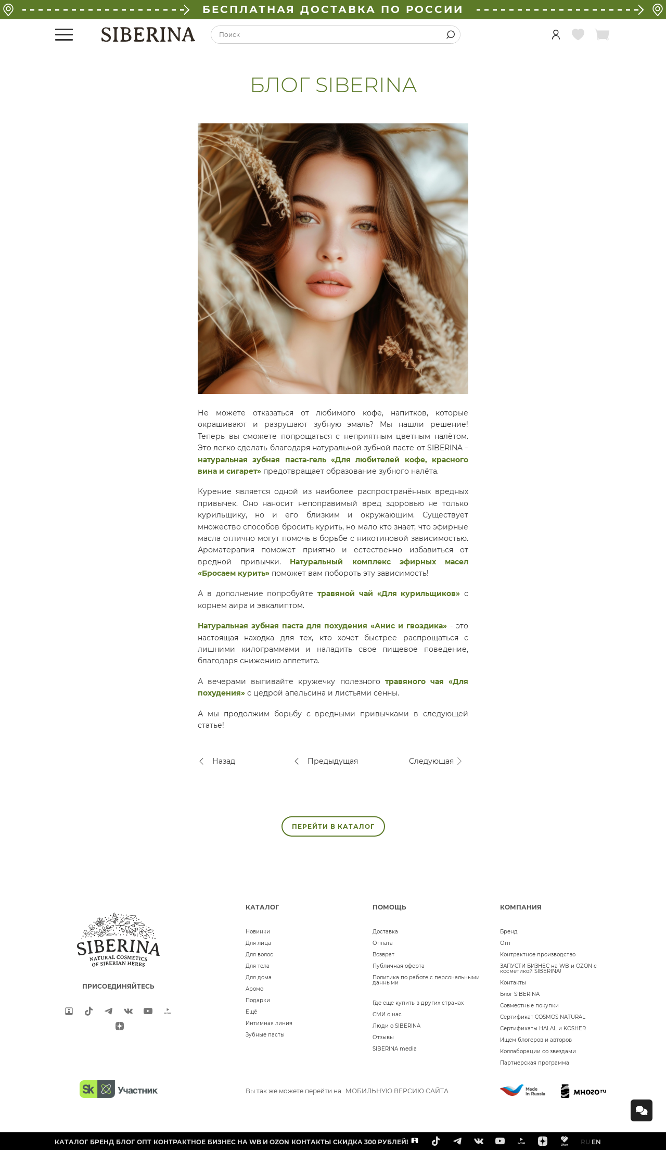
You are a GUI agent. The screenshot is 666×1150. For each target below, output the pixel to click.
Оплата (383, 943)
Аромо (254, 988)
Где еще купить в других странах (418, 1003)
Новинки (258, 931)
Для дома (259, 977)
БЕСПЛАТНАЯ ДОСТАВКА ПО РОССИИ (333, 9)
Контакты (513, 982)
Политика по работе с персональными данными (426, 980)
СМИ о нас (387, 1014)
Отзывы (383, 1037)
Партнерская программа (534, 1062)
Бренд (509, 931)
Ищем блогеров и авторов (536, 1040)
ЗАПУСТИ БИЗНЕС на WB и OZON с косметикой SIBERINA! (548, 969)
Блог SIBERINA (520, 994)
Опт (505, 943)
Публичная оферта (399, 966)
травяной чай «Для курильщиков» (388, 593)
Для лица (258, 943)
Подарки (258, 1000)
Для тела (258, 966)
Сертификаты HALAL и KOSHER (543, 1028)
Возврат (383, 954)
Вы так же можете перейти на (347, 1091)
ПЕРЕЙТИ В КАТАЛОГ (333, 826)
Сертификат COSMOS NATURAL (542, 1017)
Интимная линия (269, 1023)
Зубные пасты (265, 1034)
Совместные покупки (529, 1005)
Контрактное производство (537, 954)
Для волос (259, 954)
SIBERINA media (395, 1048)
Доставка (385, 931)
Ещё (251, 1011)
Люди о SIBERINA (396, 1025)
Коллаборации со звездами (538, 1051)
